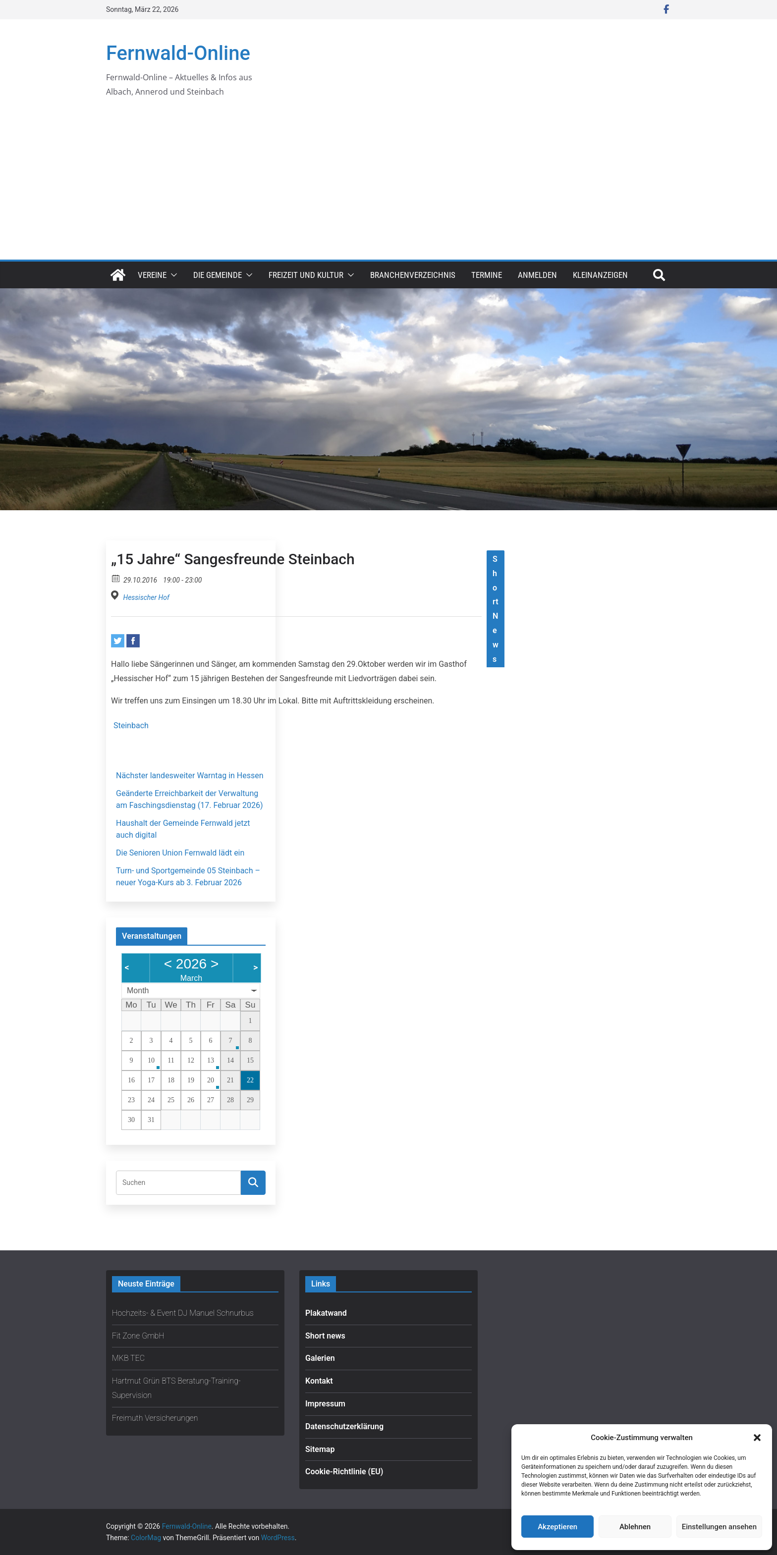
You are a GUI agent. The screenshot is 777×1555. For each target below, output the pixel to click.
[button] (757, 1438)
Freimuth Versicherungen (155, 1418)
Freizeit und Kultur (306, 275)
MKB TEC (128, 1358)
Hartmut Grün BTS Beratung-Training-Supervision (176, 1388)
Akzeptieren (557, 1526)
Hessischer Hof (146, 597)
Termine (486, 275)
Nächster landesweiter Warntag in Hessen (190, 775)
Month (138, 990)
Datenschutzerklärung (344, 1426)
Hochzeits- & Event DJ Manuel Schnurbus (183, 1313)
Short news (325, 1336)
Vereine (152, 275)
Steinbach (131, 725)
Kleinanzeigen (600, 275)
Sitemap (319, 1449)
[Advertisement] (388, 185)
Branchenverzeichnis (412, 275)
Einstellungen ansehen (719, 1526)
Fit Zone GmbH (138, 1336)
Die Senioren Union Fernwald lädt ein (180, 853)
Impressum (325, 1403)
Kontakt (319, 1381)
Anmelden (537, 275)
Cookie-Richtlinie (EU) (344, 1471)
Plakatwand (326, 1313)
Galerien (320, 1358)
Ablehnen (635, 1526)
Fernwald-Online (178, 53)
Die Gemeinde (217, 275)
